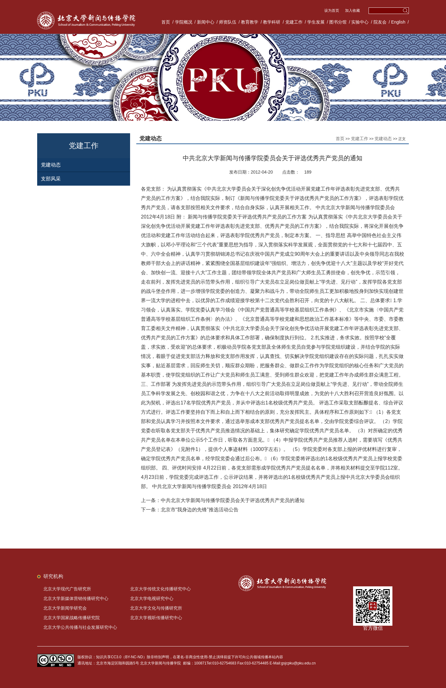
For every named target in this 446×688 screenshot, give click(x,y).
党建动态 (51, 164)
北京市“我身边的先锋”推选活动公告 (199, 509)
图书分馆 (338, 22)
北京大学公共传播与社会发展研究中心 (80, 627)
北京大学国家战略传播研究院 (71, 617)
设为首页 (332, 10)
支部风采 (51, 178)
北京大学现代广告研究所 (67, 588)
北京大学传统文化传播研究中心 (160, 588)
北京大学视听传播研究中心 (156, 617)
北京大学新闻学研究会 (65, 608)
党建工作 (294, 22)
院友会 (380, 22)
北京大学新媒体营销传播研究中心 (75, 598)
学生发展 (316, 22)
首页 (165, 22)
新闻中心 (205, 22)
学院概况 (183, 22)
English (398, 22)
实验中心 (360, 22)
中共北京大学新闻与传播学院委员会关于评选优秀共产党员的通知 (232, 500)
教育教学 (249, 22)
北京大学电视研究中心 (151, 598)
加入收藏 (352, 10)
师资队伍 (227, 22)
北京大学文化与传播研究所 (156, 608)
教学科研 (271, 22)
